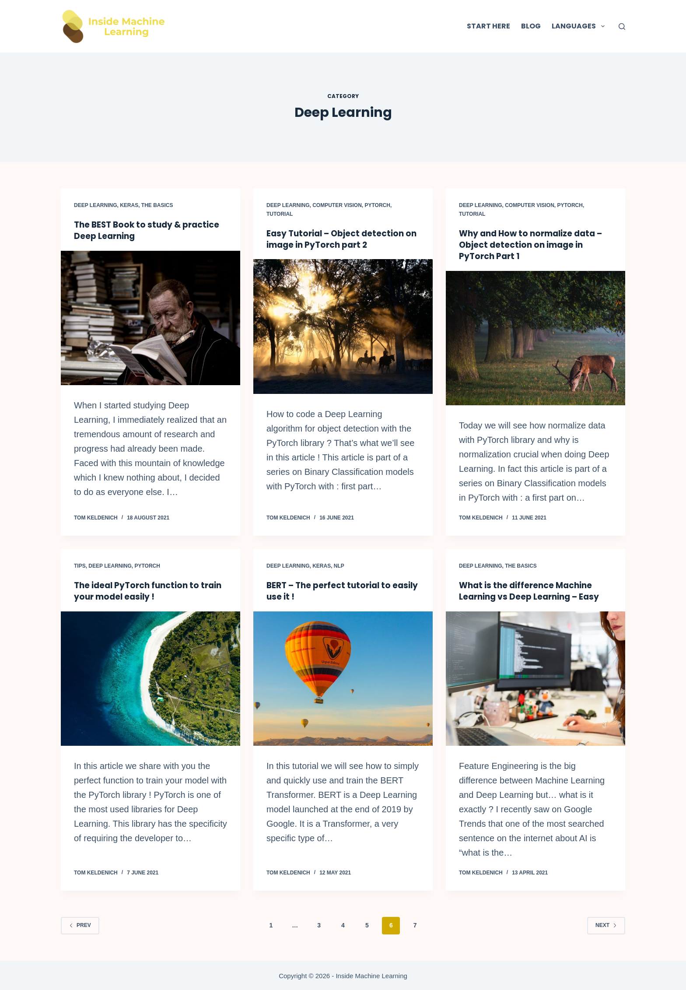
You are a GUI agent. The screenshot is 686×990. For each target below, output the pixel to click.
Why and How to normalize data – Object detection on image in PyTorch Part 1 (535, 244)
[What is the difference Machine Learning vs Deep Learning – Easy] (535, 678)
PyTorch (377, 205)
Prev (80, 924)
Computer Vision (337, 205)
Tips (80, 565)
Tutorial (279, 214)
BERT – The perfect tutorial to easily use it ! (331, 590)
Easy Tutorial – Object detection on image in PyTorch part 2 (338, 239)
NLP (339, 565)
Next (606, 924)
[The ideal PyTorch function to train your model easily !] (150, 678)
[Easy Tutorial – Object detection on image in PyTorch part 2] (343, 326)
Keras (129, 205)
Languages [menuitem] (580, 26)
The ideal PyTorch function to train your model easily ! (140, 590)
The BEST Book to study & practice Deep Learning (150, 230)
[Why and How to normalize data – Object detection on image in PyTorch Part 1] (535, 337)
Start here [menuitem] (488, 26)
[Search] (622, 26)
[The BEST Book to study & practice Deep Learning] (150, 317)
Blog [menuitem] (531, 26)
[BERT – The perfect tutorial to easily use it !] (343, 678)
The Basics (157, 205)
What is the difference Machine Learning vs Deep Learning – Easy (533, 590)
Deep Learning (95, 205)
